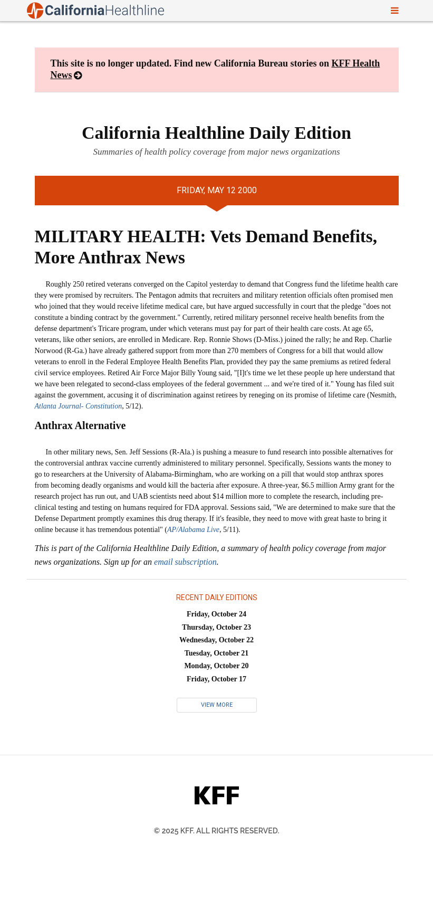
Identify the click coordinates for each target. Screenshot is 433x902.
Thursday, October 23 (216, 627)
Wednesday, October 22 (216, 640)
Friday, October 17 (216, 679)
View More (217, 704)
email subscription (185, 561)
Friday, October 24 (216, 614)
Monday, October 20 (216, 666)
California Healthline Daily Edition (216, 133)
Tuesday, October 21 (217, 653)
